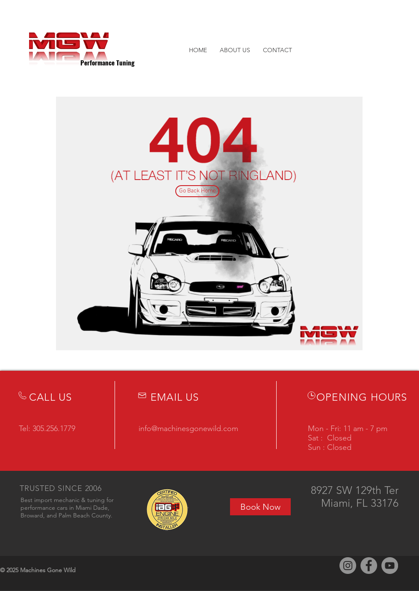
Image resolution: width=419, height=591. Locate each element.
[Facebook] (368, 565)
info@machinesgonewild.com (188, 428)
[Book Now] (260, 506)
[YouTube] (389, 565)
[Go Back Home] (197, 191)
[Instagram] (347, 565)
